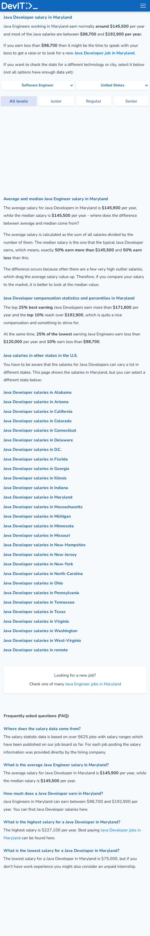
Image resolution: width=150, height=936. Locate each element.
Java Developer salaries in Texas (34, 611)
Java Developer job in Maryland (105, 53)
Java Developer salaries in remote (35, 650)
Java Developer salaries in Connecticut (39, 430)
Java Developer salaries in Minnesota (38, 526)
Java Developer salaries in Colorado (37, 421)
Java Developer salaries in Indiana (35, 487)
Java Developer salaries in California (37, 411)
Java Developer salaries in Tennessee (39, 602)
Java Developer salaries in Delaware (38, 440)
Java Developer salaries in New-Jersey (40, 554)
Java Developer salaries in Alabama (37, 392)
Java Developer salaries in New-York (38, 564)
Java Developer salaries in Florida (35, 459)
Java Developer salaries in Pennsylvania (41, 593)
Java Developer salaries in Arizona (36, 402)
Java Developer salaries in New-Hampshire (44, 545)
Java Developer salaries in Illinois (35, 478)
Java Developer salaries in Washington (40, 631)
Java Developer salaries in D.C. (32, 449)
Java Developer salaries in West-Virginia (42, 640)
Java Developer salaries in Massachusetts (43, 507)
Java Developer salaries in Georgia (36, 468)
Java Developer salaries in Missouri (36, 535)
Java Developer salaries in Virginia (36, 621)
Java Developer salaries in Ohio (33, 583)
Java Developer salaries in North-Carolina (43, 573)
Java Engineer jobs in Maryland (92, 684)
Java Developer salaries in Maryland (37, 497)
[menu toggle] (143, 5)
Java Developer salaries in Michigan (37, 516)
